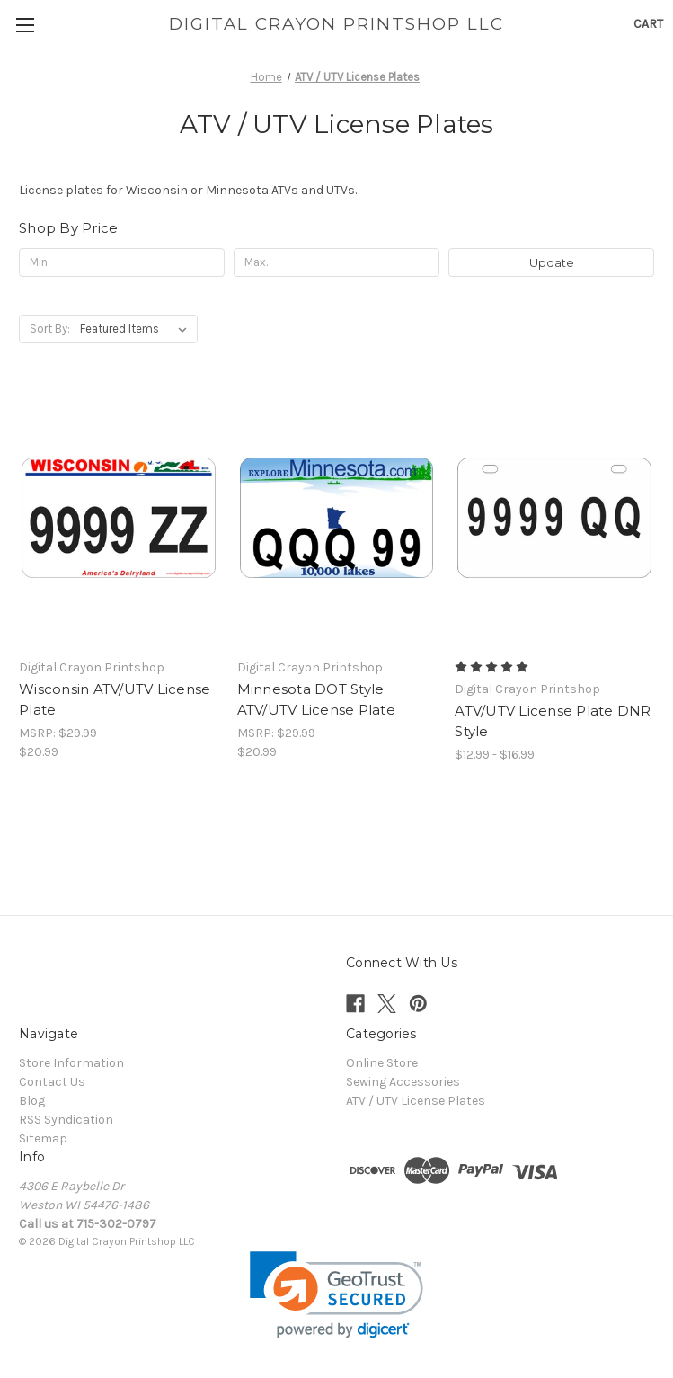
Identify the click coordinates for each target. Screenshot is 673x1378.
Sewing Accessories (403, 1081)
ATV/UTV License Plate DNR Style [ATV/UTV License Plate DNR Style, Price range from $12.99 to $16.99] (553, 721)
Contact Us (52, 1081)
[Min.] (122, 262)
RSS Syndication (66, 1119)
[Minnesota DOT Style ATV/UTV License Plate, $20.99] (337, 517)
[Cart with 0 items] (648, 24)
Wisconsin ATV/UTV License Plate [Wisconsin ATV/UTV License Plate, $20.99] (114, 699)
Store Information (71, 1063)
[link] (336, 1294)
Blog (32, 1100)
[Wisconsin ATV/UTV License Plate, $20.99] (119, 517)
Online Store (382, 1063)
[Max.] (336, 262)
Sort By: (50, 328)
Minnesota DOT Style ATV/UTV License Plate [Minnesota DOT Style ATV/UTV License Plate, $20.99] (316, 699)
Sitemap (43, 1138)
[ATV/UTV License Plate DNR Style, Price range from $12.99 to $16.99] (554, 517)
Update (551, 262)
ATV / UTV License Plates (415, 1100)
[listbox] (137, 329)
